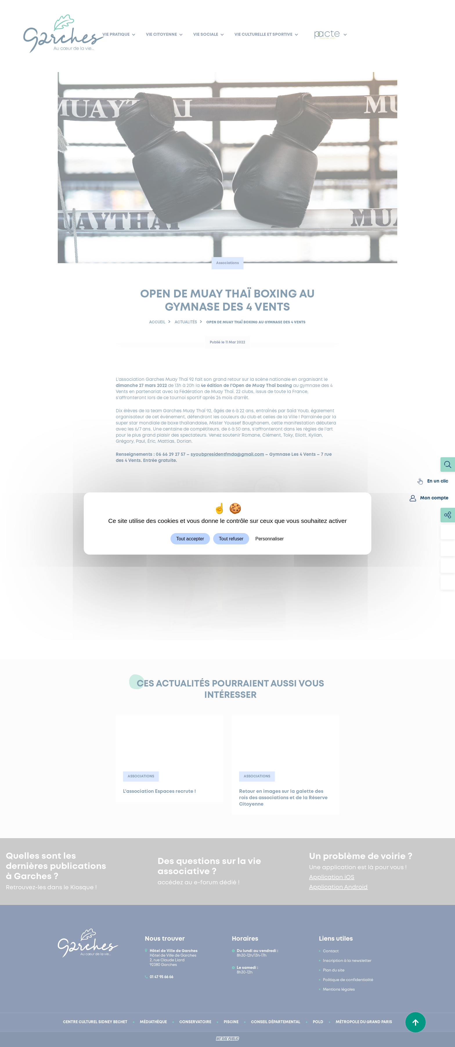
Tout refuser (231, 538)
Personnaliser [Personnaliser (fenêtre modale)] (269, 538)
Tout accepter (190, 538)
